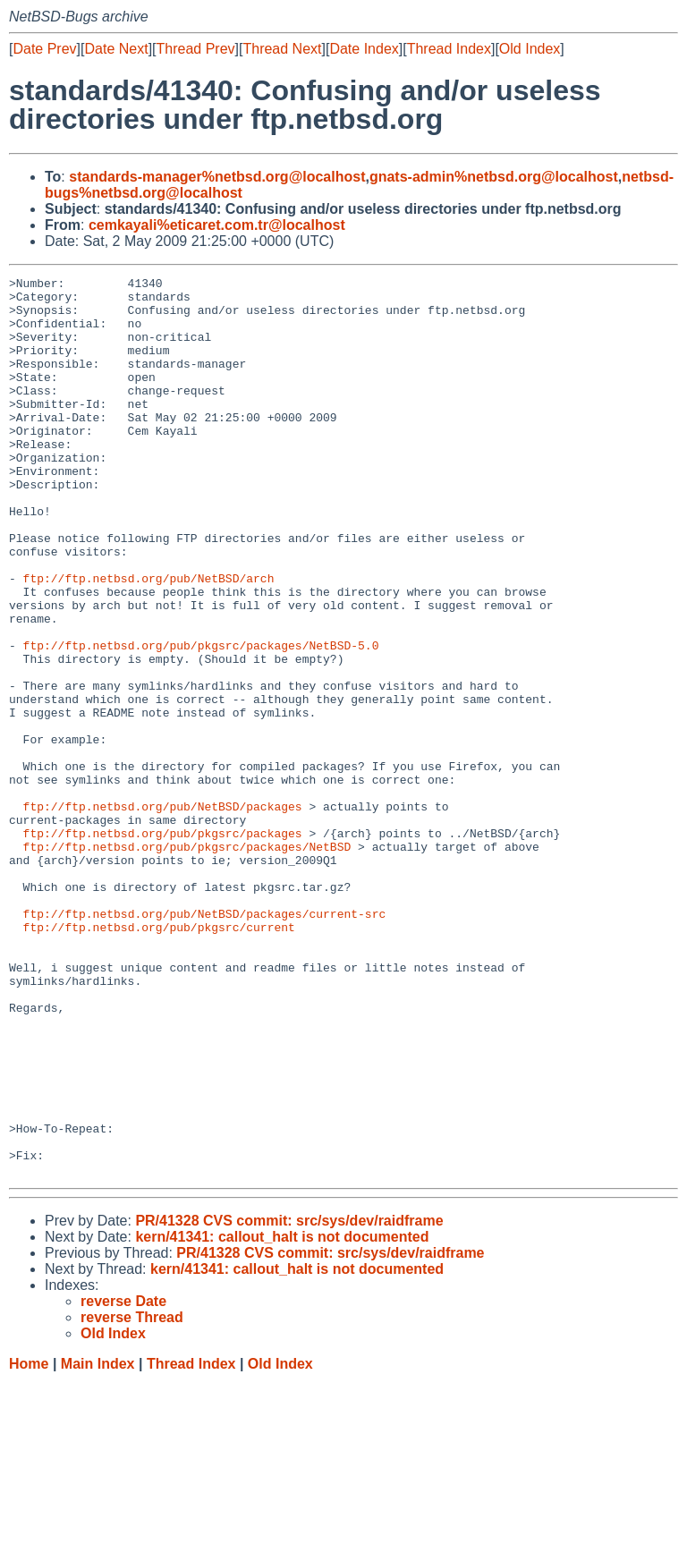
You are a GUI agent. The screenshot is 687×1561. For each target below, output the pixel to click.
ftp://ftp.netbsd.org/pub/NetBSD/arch (149, 640)
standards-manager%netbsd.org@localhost (217, 176)
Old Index (529, 48)
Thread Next (281, 48)
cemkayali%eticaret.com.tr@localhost (217, 225)
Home (28, 1543)
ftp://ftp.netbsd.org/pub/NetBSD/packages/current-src (204, 1042)
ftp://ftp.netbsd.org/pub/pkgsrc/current (159, 1058)
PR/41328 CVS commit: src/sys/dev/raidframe (289, 1400)
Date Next (116, 48)
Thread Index (449, 48)
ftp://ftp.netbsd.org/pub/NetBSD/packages (162, 913)
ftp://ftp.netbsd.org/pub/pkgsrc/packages (162, 945)
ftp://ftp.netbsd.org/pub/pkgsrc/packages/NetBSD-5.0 (201, 720)
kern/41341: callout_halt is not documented (281, 1416)
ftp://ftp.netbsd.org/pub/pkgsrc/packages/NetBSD (187, 962)
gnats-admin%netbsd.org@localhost (493, 176)
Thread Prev (196, 48)
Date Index (363, 48)
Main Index (98, 1543)
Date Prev (44, 48)
